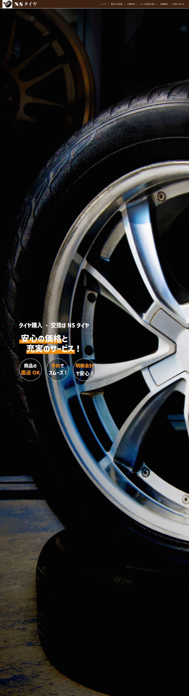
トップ (103, 4)
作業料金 (131, 4)
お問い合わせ (178, 4)
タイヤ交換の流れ (147, 4)
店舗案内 (164, 4)
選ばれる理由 (116, 4)
